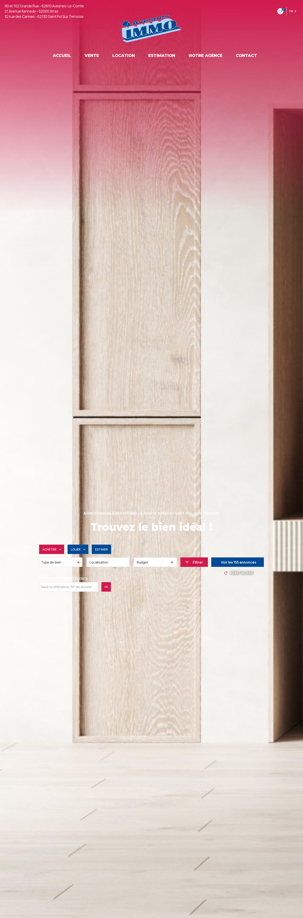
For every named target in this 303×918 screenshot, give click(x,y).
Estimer (101, 549)
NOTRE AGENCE (205, 56)
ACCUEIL (62, 56)
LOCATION (123, 56)
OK (106, 587)
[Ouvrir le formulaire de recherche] (194, 562)
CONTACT (246, 56)
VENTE (92, 56)
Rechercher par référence (63, 578)
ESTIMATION (161, 56)
